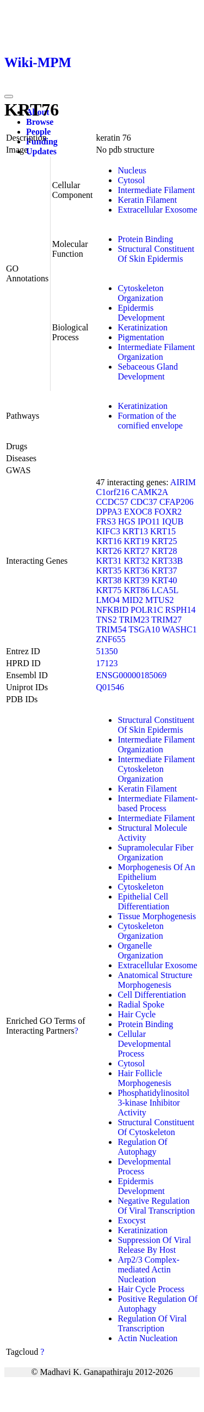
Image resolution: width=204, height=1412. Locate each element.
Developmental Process (144, 1166)
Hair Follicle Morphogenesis (144, 1078)
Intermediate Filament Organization (156, 351)
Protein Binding (145, 239)
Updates (41, 151)
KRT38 (108, 580)
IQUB (172, 521)
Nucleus (132, 170)
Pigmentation (141, 337)
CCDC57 (112, 501)
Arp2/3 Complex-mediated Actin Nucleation (148, 1269)
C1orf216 (112, 492)
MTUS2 (159, 600)
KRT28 (164, 551)
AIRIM (183, 482)
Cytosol (131, 180)
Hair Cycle (137, 1014)
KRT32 (136, 560)
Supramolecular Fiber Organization (155, 852)
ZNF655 (110, 639)
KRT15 (163, 531)
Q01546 (110, 687)
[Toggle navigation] (8, 96)
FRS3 (105, 521)
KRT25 (164, 541)
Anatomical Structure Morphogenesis (155, 979)
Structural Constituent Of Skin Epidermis (156, 253)
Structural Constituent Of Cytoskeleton (156, 1127)
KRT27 (136, 551)
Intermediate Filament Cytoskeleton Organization (156, 769)
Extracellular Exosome (157, 209)
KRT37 (164, 570)
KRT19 (136, 541)
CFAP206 (176, 501)
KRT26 (108, 551)
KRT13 (135, 531)
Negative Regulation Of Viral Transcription (156, 1205)
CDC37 (144, 501)
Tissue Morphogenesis (157, 916)
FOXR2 (168, 511)
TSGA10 (144, 629)
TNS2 (106, 619)
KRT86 (136, 590)
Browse (39, 121)
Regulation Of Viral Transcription (152, 1323)
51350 (107, 651)
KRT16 (108, 541)
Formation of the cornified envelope (150, 420)
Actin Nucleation (147, 1338)
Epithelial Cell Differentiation (143, 901)
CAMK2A (150, 492)
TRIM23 (134, 619)
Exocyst (132, 1220)
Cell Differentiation (152, 994)
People (38, 131)
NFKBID (112, 609)
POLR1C (147, 609)
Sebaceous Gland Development (148, 371)
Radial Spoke (141, 1004)
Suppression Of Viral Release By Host (154, 1244)
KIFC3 (108, 531)
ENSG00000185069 (131, 675)
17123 (107, 663)
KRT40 (164, 580)
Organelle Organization (140, 950)
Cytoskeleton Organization (140, 293)
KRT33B (167, 560)
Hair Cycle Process (151, 1289)
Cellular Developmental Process (144, 1043)
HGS (126, 521)
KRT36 (136, 570)
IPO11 (149, 521)
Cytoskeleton (140, 886)
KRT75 (108, 590)
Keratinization (143, 327)
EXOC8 (138, 511)
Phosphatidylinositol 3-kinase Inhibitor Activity (153, 1102)
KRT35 (108, 570)
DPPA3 (108, 511)
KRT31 (108, 560)
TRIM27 (166, 619)
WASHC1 (179, 629)
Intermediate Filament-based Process (157, 803)
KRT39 (136, 580)
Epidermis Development (141, 312)
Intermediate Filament (156, 190)
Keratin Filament (147, 199)
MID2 (132, 600)
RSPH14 (180, 609)
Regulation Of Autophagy (142, 1146)
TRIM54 (111, 629)
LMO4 (108, 600)
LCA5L (165, 590)
